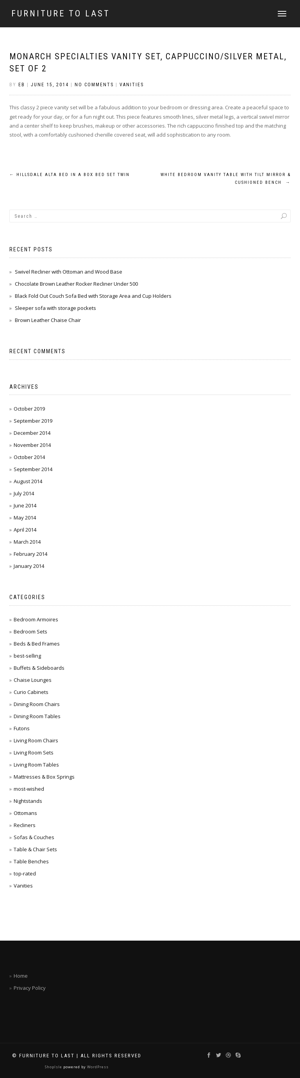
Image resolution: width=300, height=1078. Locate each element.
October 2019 (29, 408)
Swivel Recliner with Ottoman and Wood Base (68, 271)
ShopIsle (54, 1066)
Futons (22, 728)
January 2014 (29, 565)
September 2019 (33, 420)
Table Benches (31, 861)
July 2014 (24, 493)
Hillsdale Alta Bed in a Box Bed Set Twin (69, 174)
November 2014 (32, 444)
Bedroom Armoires (36, 619)
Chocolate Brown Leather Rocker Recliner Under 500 (76, 283)
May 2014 (25, 517)
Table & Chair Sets (35, 849)
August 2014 (28, 481)
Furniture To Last (60, 13)
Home (21, 975)
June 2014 (25, 505)
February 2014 (30, 553)
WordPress (97, 1066)
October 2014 (29, 457)
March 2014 (27, 541)
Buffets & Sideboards (39, 667)
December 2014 (32, 432)
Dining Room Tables (37, 716)
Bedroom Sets (30, 631)
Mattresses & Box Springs (44, 776)
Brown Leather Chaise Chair (48, 320)
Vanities (132, 84)
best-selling (27, 655)
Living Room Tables (36, 764)
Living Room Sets (34, 752)
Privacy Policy (30, 987)
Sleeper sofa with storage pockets (55, 307)
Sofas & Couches (34, 837)
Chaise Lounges (33, 679)
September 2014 (33, 469)
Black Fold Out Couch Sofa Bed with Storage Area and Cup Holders (93, 295)
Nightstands (28, 800)
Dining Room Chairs (37, 704)
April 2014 (25, 529)
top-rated (25, 873)
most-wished (29, 788)
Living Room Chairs (36, 740)
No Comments (94, 84)
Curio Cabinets (31, 692)
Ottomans (25, 813)
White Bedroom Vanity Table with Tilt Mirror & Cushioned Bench (226, 178)
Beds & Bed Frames (37, 643)
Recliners (25, 825)
